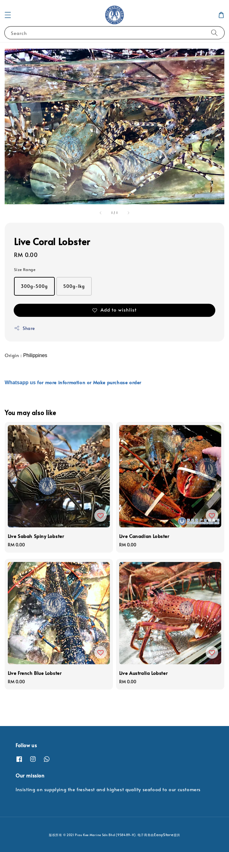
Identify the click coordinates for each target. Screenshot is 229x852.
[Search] (214, 33)
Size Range (24, 269)
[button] (8, 15)
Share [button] (24, 328)
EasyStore (163, 834)
